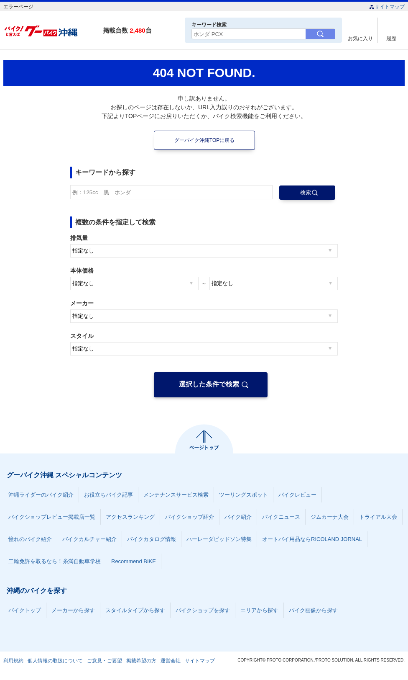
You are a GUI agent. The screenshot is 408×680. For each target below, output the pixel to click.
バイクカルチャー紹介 (89, 539)
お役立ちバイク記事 (108, 495)
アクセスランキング (130, 517)
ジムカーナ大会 (330, 517)
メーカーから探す (73, 610)
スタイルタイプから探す (135, 610)
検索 (305, 192)
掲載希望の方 (141, 661)
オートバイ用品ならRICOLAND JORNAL (312, 539)
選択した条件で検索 (209, 384)
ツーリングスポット (243, 495)
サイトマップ (387, 7)
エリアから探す (259, 610)
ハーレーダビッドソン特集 (219, 539)
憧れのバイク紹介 (30, 539)
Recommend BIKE (133, 561)
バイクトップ (24, 610)
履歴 (391, 38)
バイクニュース (281, 517)
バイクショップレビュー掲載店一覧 (51, 517)
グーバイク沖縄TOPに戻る (204, 140)
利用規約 (13, 661)
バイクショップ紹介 (189, 517)
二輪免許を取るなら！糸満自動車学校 (54, 561)
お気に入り (360, 38)
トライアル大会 (378, 517)
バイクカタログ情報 (151, 539)
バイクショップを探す (203, 610)
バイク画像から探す (313, 610)
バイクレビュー (297, 495)
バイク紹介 (238, 517)
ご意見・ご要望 (104, 661)
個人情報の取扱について (55, 661)
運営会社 (171, 661)
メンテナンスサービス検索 (176, 495)
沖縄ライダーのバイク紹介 (41, 495)
